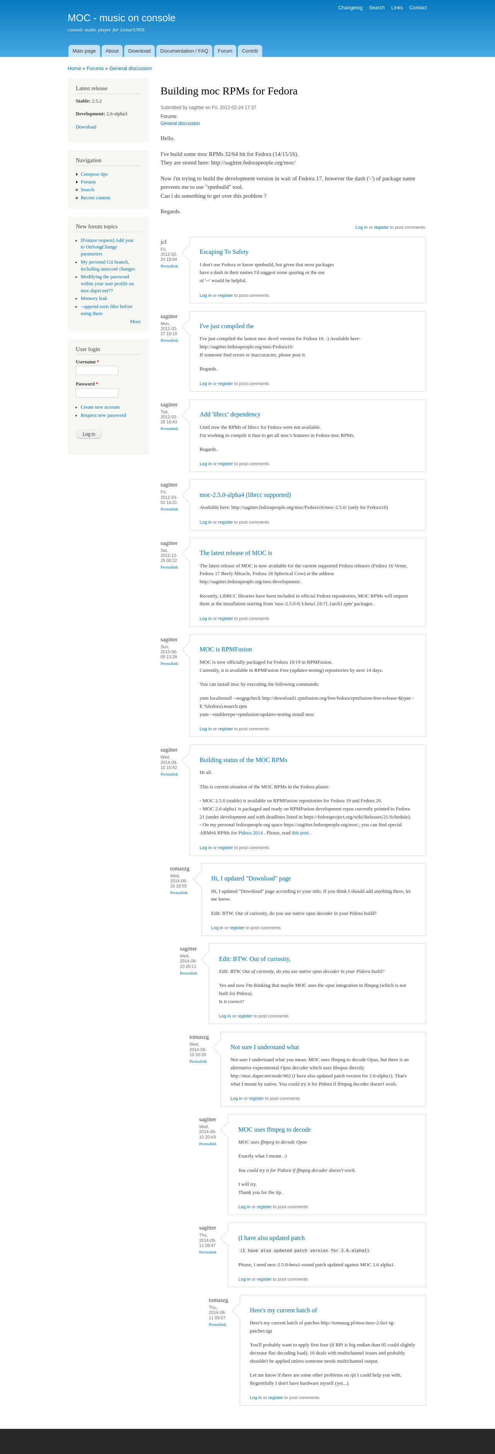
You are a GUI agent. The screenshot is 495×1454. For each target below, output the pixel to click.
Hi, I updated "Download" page (251, 878)
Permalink (169, 266)
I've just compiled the (227, 326)
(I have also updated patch (271, 1238)
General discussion (130, 68)
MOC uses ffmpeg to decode (274, 1129)
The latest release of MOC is (236, 553)
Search (377, 7)
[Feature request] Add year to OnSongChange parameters (107, 247)
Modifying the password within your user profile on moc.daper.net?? (107, 283)
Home (74, 68)
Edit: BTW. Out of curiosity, (255, 958)
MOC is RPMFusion (226, 649)
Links (397, 7)
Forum (225, 51)
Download (139, 51)
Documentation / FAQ (184, 51)
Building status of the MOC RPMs (243, 760)
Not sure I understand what (264, 1047)
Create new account (100, 407)
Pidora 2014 (251, 833)
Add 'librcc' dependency (230, 414)
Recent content (95, 197)
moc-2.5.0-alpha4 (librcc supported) (245, 494)
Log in (361, 227)
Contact (418, 7)
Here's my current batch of (283, 1310)
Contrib (250, 51)
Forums (95, 68)
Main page (84, 51)
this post (301, 833)
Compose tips (94, 174)
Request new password (103, 415)
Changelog (350, 7)
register (381, 227)
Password (87, 384)
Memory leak (94, 298)
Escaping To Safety (224, 251)
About (112, 51)
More (135, 321)
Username (87, 362)
